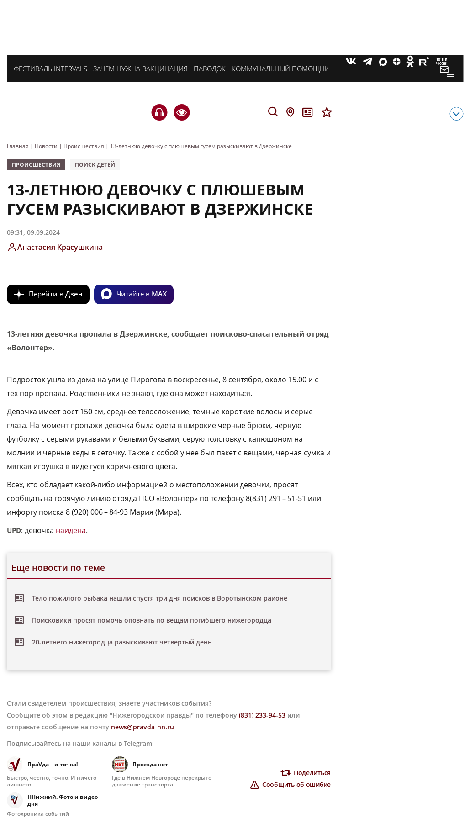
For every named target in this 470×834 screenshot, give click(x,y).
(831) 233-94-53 (262, 715)
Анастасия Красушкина (60, 247)
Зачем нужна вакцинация (140, 68)
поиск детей (95, 165)
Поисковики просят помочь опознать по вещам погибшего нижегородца (151, 620)
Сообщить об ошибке (296, 784)
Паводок (210, 68)
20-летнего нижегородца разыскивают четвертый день (121, 642)
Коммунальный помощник (283, 68)
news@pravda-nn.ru (142, 727)
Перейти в (56, 293)
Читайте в (141, 293)
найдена (71, 530)
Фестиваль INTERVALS (50, 68)
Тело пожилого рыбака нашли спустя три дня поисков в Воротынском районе (159, 598)
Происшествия (36, 165)
